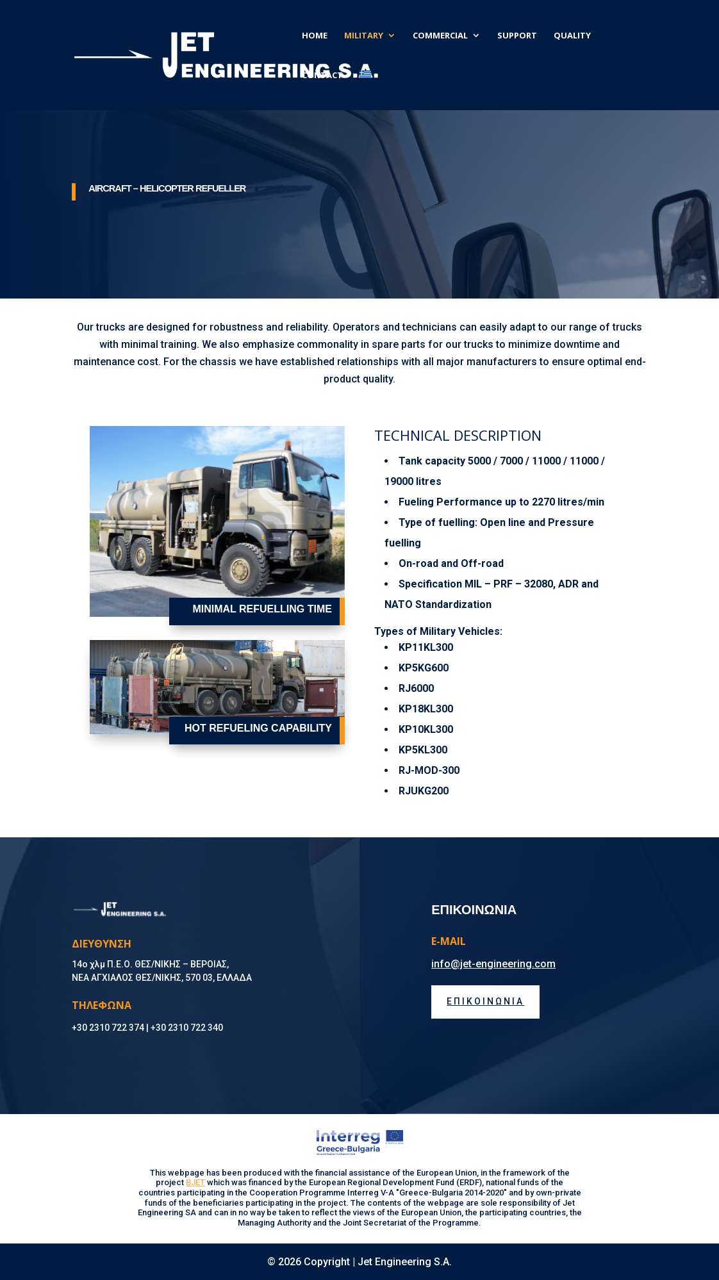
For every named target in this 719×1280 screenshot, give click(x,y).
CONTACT (322, 75)
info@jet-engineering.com (493, 964)
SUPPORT (517, 36)
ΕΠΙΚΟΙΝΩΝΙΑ (485, 1001)
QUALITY (572, 36)
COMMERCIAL (440, 36)
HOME (314, 36)
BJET (195, 1182)
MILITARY (363, 36)
